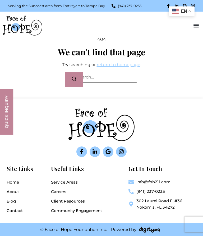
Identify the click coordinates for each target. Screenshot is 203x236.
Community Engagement (76, 210)
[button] (196, 25)
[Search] (74, 79)
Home (13, 182)
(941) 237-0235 (150, 191)
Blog (11, 201)
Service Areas (64, 182)
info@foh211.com (153, 181)
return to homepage (118, 64)
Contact (15, 210)
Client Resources (68, 201)
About (13, 191)
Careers (58, 191)
